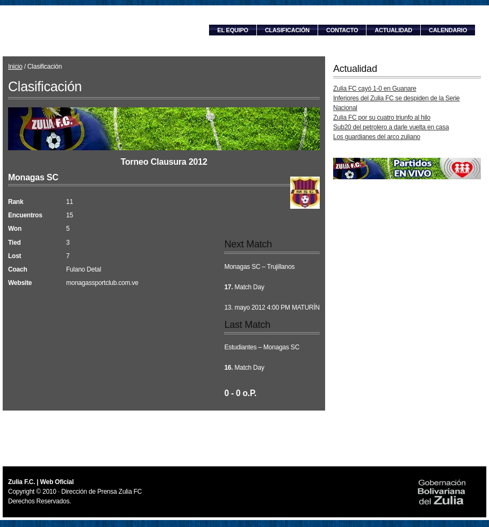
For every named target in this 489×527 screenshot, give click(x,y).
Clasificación (287, 30)
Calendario (448, 30)
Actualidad (393, 30)
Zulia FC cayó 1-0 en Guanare (374, 88)
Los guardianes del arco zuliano (376, 137)
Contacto (342, 30)
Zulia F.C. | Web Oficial (97, 31)
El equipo (232, 30)
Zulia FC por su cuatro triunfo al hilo (381, 117)
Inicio (15, 66)
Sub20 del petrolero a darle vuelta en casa (391, 127)
